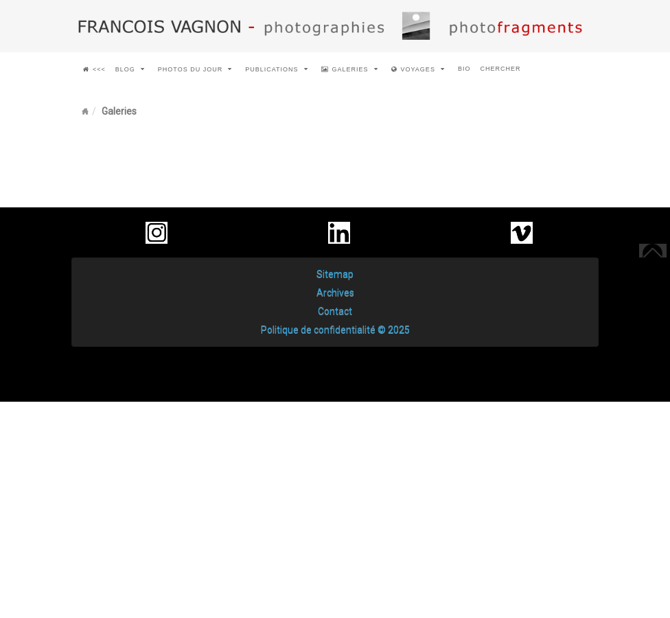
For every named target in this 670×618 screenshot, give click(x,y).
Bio (464, 68)
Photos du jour (195, 69)
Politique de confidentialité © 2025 (335, 329)
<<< (94, 69)
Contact (335, 311)
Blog (130, 69)
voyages (418, 69)
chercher (500, 68)
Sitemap (335, 273)
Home (85, 111)
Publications (276, 69)
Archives (335, 292)
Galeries (349, 69)
